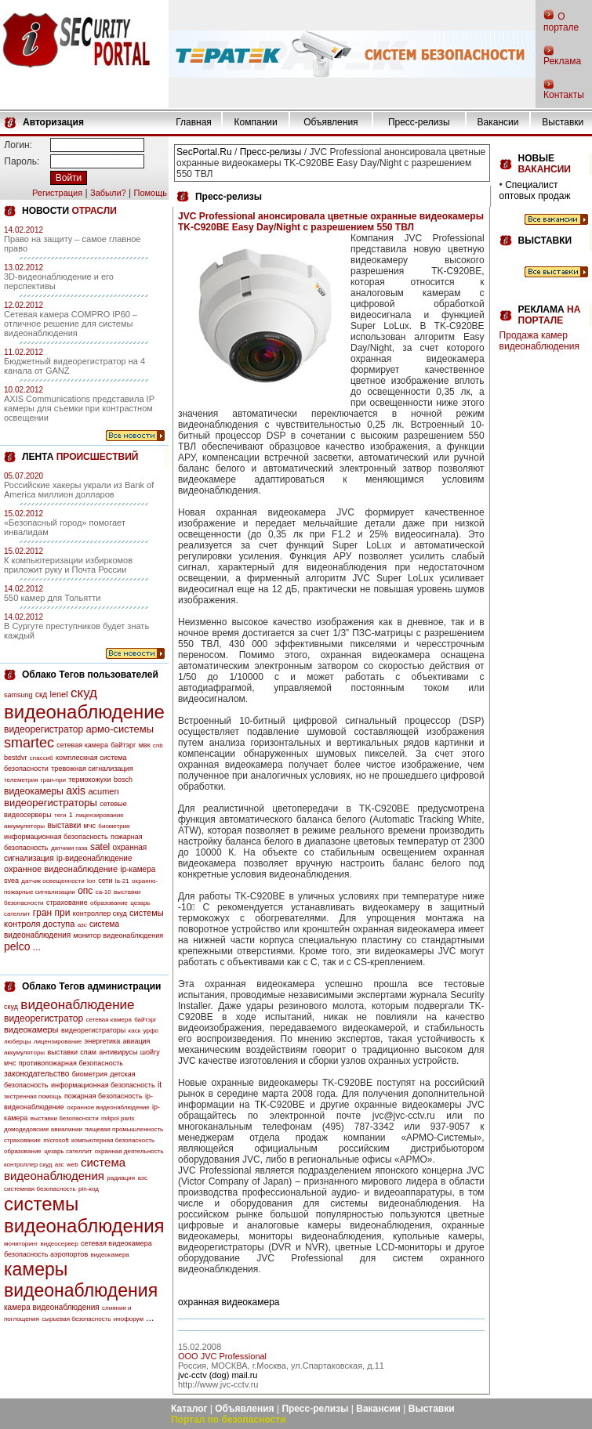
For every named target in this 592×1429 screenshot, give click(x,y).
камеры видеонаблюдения (81, 1280)
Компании (256, 122)
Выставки (562, 122)
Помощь (150, 192)
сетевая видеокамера (116, 1243)
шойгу (150, 1052)
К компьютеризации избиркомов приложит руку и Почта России (68, 564)
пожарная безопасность (103, 1096)
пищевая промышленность (124, 1129)
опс (85, 890)
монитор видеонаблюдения (118, 935)
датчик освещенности (52, 881)
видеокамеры (34, 791)
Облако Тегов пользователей (90, 674)
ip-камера (137, 869)
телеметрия (21, 779)
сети (105, 881)
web (72, 1164)
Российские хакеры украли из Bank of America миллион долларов (79, 489)
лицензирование (99, 815)
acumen (103, 791)
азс (82, 924)
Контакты (563, 94)
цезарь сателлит (68, 1151)
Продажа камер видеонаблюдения (539, 341)
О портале (561, 22)
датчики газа (69, 848)
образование (109, 902)
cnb (158, 745)
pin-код (88, 1188)
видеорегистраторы (50, 803)
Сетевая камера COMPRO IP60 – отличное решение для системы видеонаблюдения (70, 323)
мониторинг (21, 1243)
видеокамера (110, 1254)
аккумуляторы (24, 826)
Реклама (562, 61)
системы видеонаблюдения (84, 1214)
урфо (150, 1030)
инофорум (128, 1318)
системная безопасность (40, 1188)
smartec (29, 743)
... (37, 947)
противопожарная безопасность (71, 1063)
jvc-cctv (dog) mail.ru (217, 1375)
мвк (145, 745)
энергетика (103, 1041)
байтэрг (123, 745)
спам (88, 1052)
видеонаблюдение (84, 711)
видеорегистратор (43, 729)
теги (60, 815)
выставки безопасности (65, 1118)
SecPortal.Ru (204, 152)
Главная (194, 122)
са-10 (103, 891)
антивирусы (118, 1052)
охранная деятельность (129, 1151)
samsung (18, 695)
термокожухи (89, 779)
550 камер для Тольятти (52, 597)
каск (135, 1030)
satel (100, 846)
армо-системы (120, 729)
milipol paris (117, 1118)
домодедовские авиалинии (43, 1129)
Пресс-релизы (419, 122)
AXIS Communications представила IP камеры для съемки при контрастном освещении (79, 408)
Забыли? (108, 192)
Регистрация (57, 192)
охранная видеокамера (229, 1302)
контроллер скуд (100, 913)
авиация (137, 1041)
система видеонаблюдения (64, 1169)
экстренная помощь (33, 1096)
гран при (52, 912)
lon (91, 881)
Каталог (189, 1408)
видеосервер (59, 1243)
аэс (142, 1177)
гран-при (53, 779)
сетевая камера (82, 745)
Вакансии (498, 122)
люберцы (17, 1041)
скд (41, 694)
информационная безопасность (56, 837)
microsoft (55, 1140)
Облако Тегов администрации (91, 986)
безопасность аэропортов (46, 1254)
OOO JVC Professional (222, 1356)
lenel (58, 694)
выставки (64, 825)
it (160, 1084)
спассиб (41, 758)
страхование (67, 902)
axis (75, 790)
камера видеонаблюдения (52, 1307)
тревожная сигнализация (92, 768)
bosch (123, 779)
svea (11, 881)
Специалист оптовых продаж (535, 190)
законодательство (36, 1073)
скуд (84, 693)
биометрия (113, 826)
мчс (90, 826)
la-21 (122, 881)
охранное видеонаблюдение (61, 869)
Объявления (330, 122)
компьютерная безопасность (112, 1140)
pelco (17, 946)
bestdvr (15, 758)
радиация (121, 1177)
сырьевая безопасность (76, 1318)
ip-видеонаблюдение (94, 858)
